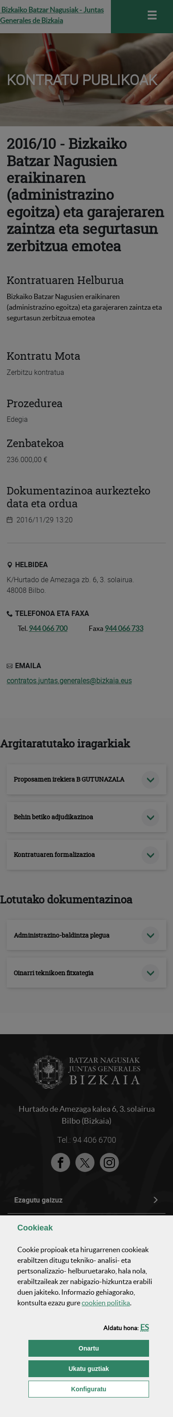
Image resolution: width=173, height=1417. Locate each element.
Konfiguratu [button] (110, 1388)
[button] (144, 1327)
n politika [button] (106, 1303)
